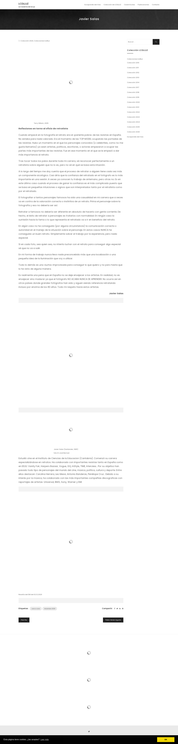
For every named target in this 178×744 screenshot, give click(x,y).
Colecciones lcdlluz (42, 41)
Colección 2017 (133, 87)
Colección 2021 (133, 107)
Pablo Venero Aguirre (113, 620)
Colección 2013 (133, 77)
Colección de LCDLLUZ (112, 4)
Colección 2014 (133, 82)
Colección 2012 (133, 72)
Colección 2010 (133, 63)
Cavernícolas (129, 4)
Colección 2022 (133, 112)
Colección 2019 (133, 97)
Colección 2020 (27, 41)
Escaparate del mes (92, 4)
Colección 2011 (133, 67)
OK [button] (165, 740)
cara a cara (36, 609)
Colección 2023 (133, 117)
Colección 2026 (133, 132)
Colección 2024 (133, 122)
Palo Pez (24, 620)
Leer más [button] (44, 739)
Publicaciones (143, 4)
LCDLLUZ (24, 3)
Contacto (155, 4)
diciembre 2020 (49, 609)
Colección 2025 (133, 127)
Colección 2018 (133, 92)
